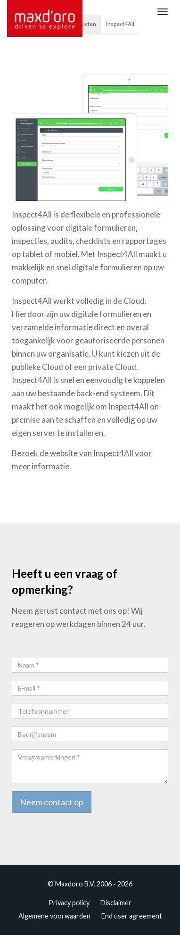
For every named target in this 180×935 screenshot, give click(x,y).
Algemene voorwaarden (54, 916)
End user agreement (131, 916)
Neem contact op (51, 802)
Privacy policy (69, 903)
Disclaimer (115, 903)
